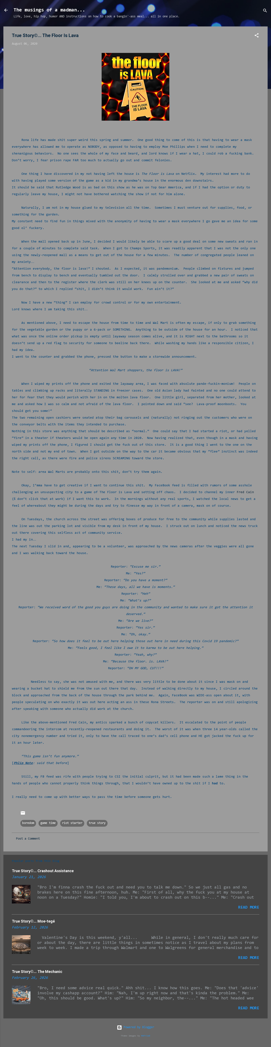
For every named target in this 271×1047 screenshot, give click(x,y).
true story (97, 823)
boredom (28, 823)
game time (48, 823)
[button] (256, 36)
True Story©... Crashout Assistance (43, 871)
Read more (248, 907)
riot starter (72, 823)
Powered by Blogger (135, 1027)
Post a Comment (28, 838)
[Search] (265, 11)
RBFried (145, 1036)
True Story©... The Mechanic (37, 971)
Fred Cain (245, 492)
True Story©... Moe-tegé (33, 921)
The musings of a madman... (49, 10)
